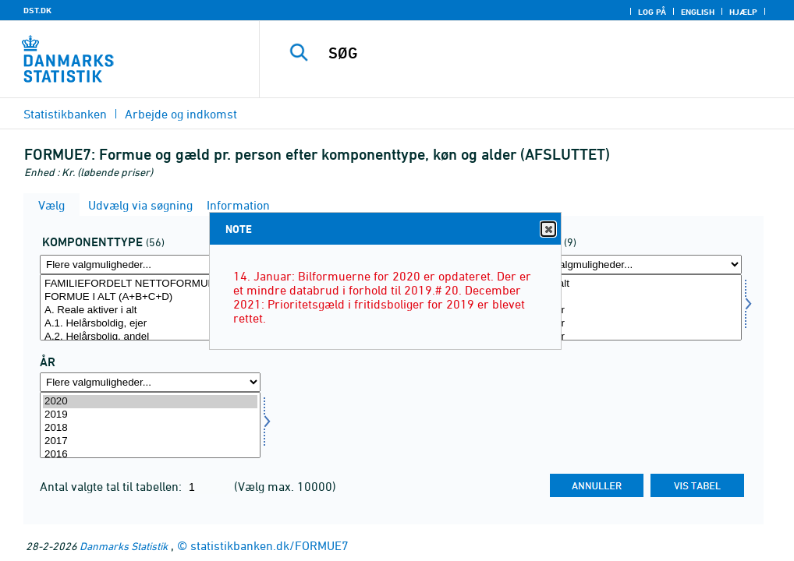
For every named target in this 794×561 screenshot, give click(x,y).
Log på (652, 11)
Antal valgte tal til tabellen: (112, 486)
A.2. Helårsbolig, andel (150, 337)
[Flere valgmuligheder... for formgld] (150, 264)
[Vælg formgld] (150, 307)
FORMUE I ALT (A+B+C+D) (150, 297)
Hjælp (743, 11)
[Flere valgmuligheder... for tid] (150, 382)
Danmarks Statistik (124, 545)
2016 (150, 454)
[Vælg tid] (150, 425)
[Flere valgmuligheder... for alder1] (631, 264)
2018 (150, 428)
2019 (150, 415)
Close (548, 229)
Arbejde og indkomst (181, 114)
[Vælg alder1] (631, 307)
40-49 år (631, 337)
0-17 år (631, 297)
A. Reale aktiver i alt (150, 310)
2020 (150, 401)
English (697, 11)
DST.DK (37, 10)
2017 (150, 441)
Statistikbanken (65, 114)
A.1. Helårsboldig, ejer (150, 323)
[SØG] (533, 53)
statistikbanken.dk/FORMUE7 (269, 545)
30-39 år (631, 323)
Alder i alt (631, 284)
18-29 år (631, 310)
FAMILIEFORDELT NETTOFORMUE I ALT (150, 284)
